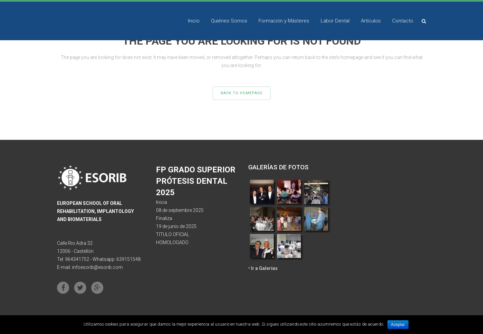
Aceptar (398, 324)
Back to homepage (242, 93)
